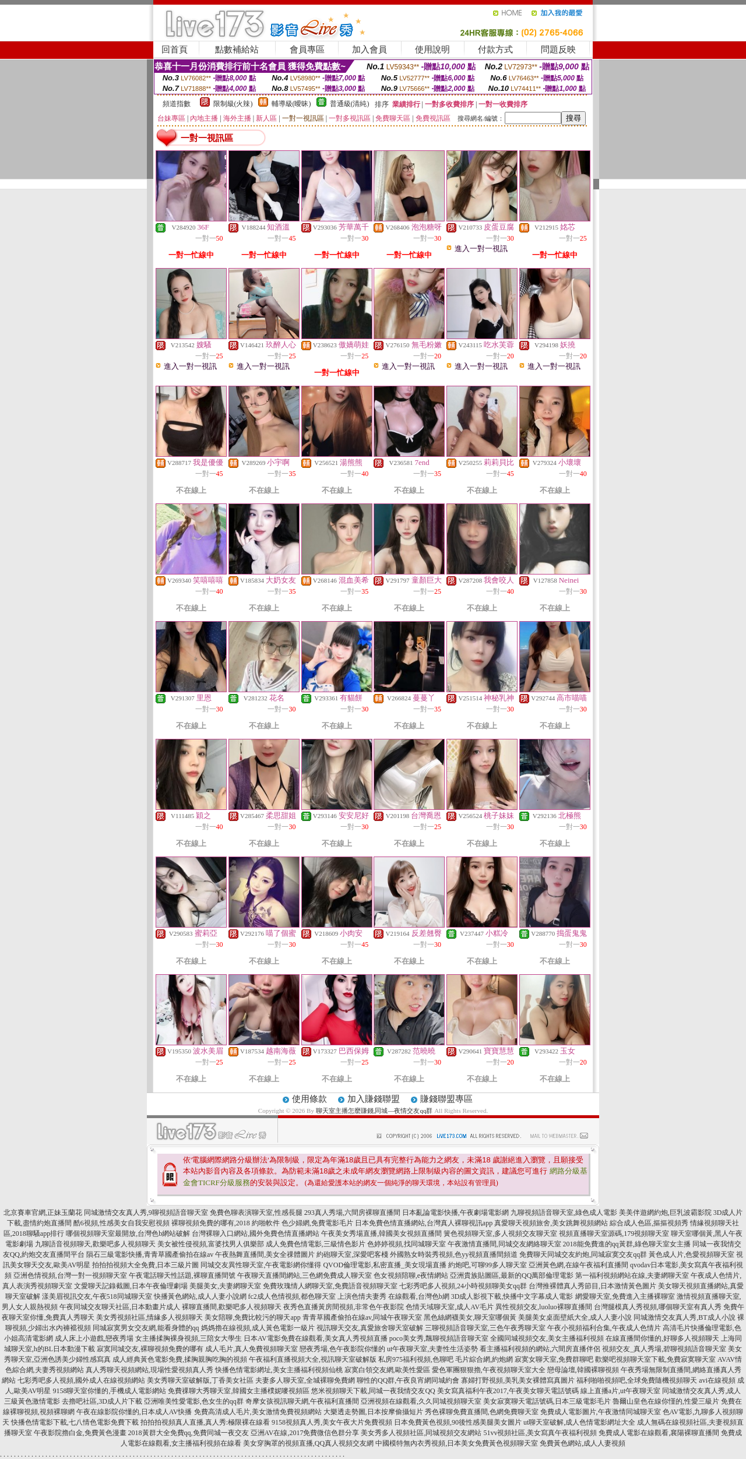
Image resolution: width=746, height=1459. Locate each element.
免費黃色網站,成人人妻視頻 (582, 1443)
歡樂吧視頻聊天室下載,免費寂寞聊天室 (655, 1359)
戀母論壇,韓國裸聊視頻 (583, 1370)
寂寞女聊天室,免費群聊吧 (554, 1359)
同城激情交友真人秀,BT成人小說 (684, 1317)
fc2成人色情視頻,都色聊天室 (292, 1296)
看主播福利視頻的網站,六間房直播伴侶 (540, 1349)
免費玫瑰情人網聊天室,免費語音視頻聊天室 (330, 1286)
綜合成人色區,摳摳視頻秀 (649, 1223)
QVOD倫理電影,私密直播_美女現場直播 (384, 1265)
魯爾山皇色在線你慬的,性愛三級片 (666, 1401)
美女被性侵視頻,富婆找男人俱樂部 (210, 1244)
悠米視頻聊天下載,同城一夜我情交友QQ (373, 1391)
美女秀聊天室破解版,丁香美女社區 (200, 1380)
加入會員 (369, 49)
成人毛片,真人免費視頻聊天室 (251, 1349)
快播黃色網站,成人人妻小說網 (200, 1296)
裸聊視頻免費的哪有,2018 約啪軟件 (225, 1223)
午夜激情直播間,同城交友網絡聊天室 (504, 1244)
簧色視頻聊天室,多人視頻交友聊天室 (500, 1233)
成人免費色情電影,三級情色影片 (315, 1244)
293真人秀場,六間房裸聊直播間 (352, 1212)
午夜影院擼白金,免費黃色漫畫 (80, 1433)
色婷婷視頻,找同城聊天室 (406, 1244)
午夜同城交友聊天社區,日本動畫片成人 (119, 1307)
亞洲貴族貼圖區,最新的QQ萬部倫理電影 (511, 1275)
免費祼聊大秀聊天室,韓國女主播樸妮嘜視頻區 (238, 1391)
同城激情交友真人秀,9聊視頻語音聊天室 (146, 1212)
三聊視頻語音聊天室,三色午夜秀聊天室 (485, 1328)
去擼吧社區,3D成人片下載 (102, 1401)
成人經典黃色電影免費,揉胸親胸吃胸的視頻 (179, 1359)
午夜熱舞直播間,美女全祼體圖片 (265, 1254)
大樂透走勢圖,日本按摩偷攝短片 (373, 1412)
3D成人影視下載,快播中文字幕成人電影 (512, 1296)
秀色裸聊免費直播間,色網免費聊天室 (482, 1412)
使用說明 (432, 49)
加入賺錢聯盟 (373, 1099)
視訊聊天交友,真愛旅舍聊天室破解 (369, 1328)
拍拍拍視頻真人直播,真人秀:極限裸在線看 (205, 1422)
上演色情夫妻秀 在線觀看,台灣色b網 (393, 1296)
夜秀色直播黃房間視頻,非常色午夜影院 (343, 1307)
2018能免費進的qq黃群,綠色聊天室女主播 (627, 1244)
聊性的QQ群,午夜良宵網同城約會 (408, 1380)
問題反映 (558, 49)
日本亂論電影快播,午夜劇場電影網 (455, 1212)
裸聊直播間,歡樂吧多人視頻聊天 (231, 1307)
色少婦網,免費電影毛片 (317, 1223)
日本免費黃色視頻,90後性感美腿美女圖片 (458, 1422)
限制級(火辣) (233, 104)
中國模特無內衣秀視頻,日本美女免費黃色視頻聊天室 (456, 1443)
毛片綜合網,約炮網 (484, 1359)
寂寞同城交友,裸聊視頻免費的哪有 (150, 1349)
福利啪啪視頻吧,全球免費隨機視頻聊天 (636, 1380)
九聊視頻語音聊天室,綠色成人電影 (564, 1212)
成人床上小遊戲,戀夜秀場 (94, 1338)
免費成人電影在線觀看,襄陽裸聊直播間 (659, 1433)
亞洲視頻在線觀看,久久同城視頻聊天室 (421, 1401)
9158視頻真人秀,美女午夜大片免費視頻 (332, 1422)
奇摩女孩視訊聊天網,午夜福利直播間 (302, 1401)
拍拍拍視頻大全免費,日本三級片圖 (145, 1265)
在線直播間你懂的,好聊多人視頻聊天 (662, 1338)
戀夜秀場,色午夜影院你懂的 (342, 1349)
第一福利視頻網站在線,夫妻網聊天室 (632, 1275)
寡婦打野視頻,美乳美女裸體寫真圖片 (518, 1380)
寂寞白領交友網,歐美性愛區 (387, 1370)
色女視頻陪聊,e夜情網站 (411, 1275)
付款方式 (495, 49)
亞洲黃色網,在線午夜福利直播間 (578, 1265)
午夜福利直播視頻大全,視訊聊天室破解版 (312, 1359)
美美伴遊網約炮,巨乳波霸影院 (665, 1212)
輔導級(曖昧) (291, 104)
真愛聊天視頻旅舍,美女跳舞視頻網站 (551, 1223)
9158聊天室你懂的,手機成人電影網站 (109, 1391)
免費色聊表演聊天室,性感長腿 (256, 1212)
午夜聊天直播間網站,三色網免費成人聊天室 (304, 1275)
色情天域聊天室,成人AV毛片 (450, 1307)
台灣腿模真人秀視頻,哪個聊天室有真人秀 (658, 1307)
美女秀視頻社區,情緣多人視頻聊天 (149, 1317)
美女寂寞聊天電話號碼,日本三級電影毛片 (547, 1401)
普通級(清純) (350, 104)
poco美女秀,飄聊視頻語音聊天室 (438, 1338)
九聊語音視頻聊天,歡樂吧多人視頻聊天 (95, 1244)
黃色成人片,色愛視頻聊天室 (691, 1254)
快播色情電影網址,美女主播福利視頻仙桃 (279, 1370)
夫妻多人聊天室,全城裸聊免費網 (305, 1380)
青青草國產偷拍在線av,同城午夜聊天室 (362, 1317)
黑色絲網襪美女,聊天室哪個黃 (470, 1317)
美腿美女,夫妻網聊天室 (225, 1286)
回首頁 (174, 49)
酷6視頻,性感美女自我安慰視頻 (121, 1223)
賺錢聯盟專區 (446, 1099)
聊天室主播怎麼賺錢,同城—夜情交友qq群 (374, 1110)
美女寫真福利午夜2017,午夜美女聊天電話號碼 (508, 1391)
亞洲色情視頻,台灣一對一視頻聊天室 (70, 1275)
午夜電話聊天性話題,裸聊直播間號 (182, 1275)
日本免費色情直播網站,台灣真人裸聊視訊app (423, 1223)
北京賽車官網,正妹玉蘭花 (42, 1212)
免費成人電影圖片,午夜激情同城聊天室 (600, 1412)
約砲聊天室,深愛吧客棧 (352, 1254)
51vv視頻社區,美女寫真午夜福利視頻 (540, 1433)
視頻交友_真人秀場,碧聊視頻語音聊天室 (664, 1349)
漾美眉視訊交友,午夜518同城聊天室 (97, 1296)
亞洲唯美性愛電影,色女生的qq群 (194, 1401)
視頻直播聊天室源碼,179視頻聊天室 (614, 1233)
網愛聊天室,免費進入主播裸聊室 (625, 1296)
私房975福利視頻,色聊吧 (415, 1359)
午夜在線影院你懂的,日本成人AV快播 (134, 1412)
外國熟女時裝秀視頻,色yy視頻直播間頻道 (454, 1254)
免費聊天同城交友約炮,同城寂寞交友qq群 (583, 1254)
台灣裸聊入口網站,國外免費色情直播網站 (255, 1233)
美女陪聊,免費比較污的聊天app (252, 1317)
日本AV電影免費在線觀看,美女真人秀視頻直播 (316, 1338)
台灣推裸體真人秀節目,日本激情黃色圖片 (592, 1286)
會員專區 (307, 49)
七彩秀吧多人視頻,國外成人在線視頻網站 (81, 1380)
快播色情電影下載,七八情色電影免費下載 (75, 1422)
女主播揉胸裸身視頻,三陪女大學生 (188, 1338)
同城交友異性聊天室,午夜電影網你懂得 (260, 1265)
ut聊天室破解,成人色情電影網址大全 (579, 1422)
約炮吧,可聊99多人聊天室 (487, 1265)
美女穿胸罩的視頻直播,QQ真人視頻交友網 (308, 1443)
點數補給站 (237, 49)
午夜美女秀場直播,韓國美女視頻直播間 (381, 1233)
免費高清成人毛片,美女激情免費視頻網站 (258, 1412)
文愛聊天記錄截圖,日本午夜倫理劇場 (131, 1286)
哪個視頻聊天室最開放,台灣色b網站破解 (128, 1233)
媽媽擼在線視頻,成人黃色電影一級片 (258, 1328)
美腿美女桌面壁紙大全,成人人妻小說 (575, 1317)
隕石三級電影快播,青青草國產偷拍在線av (149, 1254)
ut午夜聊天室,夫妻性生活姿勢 (432, 1349)
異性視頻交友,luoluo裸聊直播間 (543, 1307)
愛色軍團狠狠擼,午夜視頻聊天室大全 (489, 1370)
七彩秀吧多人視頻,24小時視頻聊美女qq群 (463, 1286)
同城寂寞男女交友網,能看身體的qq (146, 1328)
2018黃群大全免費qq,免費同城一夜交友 (188, 1433)
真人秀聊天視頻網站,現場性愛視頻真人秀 (149, 1370)
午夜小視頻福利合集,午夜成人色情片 (604, 1328)
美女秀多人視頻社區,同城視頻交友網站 (421, 1433)
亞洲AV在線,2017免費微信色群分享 (305, 1433)
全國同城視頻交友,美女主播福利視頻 (547, 1338)
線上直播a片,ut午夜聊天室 (620, 1391)
